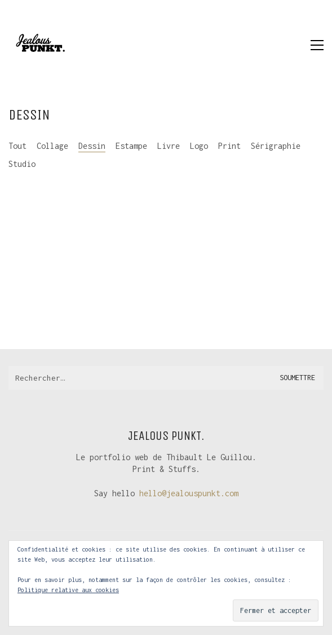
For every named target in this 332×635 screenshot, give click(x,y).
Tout (17, 146)
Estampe (131, 146)
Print (229, 146)
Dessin (91, 146)
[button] (317, 45)
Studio (22, 164)
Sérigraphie (275, 146)
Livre (168, 146)
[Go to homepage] (39, 45)
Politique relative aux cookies (68, 590)
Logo (199, 146)
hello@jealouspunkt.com (188, 493)
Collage (52, 146)
